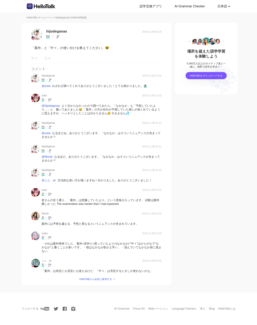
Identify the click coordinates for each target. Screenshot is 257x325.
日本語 (222, 6)
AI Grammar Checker (190, 6)
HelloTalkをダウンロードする (206, 75)
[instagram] (73, 309)
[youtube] (44, 309)
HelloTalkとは (227, 308)
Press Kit (139, 308)
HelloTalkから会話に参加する (95, 279)
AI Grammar (122, 308)
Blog (212, 308)
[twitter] (56, 309)
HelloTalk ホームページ (40, 17)
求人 (202, 308)
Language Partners (184, 308)
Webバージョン (158, 308)
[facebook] (65, 309)
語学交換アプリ (151, 6)
